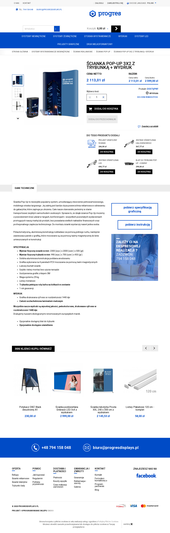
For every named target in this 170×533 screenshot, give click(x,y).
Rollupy (15, 475)
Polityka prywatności (38, 483)
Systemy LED (141, 36)
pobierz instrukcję (135, 224)
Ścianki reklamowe (20, 478)
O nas (16, 3)
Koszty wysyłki (60, 481)
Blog (97, 490)
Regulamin (38, 478)
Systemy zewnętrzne (65, 36)
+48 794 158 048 (56, 447)
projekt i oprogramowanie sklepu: (33, 511)
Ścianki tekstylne (19, 482)
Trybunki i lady (18, 485)
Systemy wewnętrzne (34, 36)
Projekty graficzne (68, 44)
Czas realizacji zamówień (60, 486)
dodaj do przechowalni (102, 119)
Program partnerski (99, 485)
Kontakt (27, 3)
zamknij (128, 524)
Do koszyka (106, 152)
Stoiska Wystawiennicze (97, 36)
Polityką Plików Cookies (108, 521)
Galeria (77, 487)
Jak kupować (39, 475)
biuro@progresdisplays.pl (49, 10)
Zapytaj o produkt (150, 126)
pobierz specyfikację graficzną (135, 209)
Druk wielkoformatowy (100, 44)
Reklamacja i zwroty (80, 482)
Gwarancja (79, 477)
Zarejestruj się (115, 3)
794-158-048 (28, 10)
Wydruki (122, 36)
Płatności (57, 477)
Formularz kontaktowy (101, 479)
